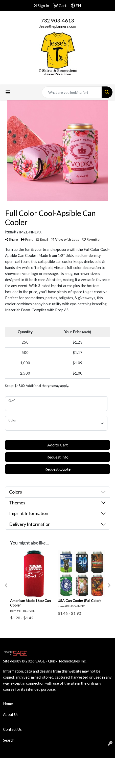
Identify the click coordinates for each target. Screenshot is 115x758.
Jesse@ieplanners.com (57, 26)
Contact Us (12, 729)
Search (8, 740)
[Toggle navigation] (8, 92)
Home (8, 704)
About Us (10, 714)
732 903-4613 (57, 20)
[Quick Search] (72, 92)
